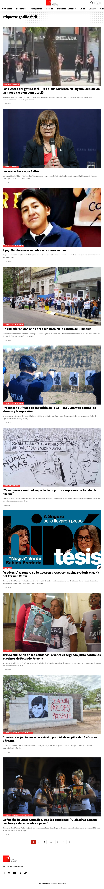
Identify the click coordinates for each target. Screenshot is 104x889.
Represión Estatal (11, 167)
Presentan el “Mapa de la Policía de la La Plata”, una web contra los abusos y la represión (49, 409)
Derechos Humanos (11, 84)
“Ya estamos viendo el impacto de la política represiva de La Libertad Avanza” (50, 492)
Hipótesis (7, 568)
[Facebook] (4, 873)
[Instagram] (20, 873)
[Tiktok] (25, 873)
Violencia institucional (13, 246)
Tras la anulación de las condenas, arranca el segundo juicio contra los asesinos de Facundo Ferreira (52, 656)
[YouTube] (15, 873)
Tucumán (7, 650)
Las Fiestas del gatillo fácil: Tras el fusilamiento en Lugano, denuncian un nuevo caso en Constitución (51, 90)
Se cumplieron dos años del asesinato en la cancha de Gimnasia (47, 329)
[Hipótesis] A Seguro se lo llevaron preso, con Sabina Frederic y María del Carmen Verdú (51, 574)
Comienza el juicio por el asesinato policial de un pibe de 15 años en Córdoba (50, 739)
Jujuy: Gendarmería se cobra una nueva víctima (34, 250)
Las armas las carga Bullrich (22, 171)
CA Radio (7, 733)
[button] (5, 3)
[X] (9, 873)
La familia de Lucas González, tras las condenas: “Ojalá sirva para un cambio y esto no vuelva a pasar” (50, 821)
